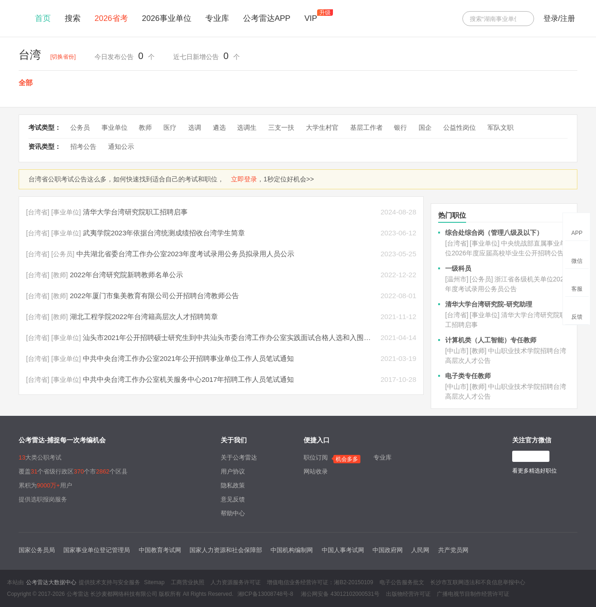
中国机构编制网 (292, 550)
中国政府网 (387, 550)
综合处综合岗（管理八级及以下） (494, 232)
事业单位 (115, 127)
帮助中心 (233, 513)
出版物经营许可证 (408, 594)
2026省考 (111, 18)
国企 (425, 127)
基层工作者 (366, 127)
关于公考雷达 (239, 457)
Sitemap (154, 582)
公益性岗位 (459, 127)
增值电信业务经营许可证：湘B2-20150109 (320, 582)
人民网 (420, 550)
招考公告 (83, 146)
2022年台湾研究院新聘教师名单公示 (126, 275)
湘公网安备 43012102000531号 (339, 594)
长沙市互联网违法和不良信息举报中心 (477, 582)
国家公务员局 (37, 550)
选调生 (247, 127)
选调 (194, 127)
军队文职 (501, 127)
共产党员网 (453, 550)
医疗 (169, 127)
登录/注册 (559, 18)
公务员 (80, 127)
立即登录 (244, 179)
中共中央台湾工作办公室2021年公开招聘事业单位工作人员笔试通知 (188, 358)
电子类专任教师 (468, 376)
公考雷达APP (267, 18)
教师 (145, 127)
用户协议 (233, 471)
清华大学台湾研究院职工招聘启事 (135, 212)
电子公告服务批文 (401, 582)
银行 (400, 127)
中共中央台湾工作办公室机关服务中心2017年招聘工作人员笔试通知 (188, 379)
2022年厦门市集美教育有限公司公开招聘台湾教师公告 (154, 296)
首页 (43, 18)
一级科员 (458, 268)
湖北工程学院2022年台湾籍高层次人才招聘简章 (144, 316)
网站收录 (316, 471)
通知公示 (121, 146)
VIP (311, 18)
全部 (26, 83)
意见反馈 (233, 499)
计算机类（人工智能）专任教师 (490, 340)
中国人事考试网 (343, 550)
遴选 (219, 127)
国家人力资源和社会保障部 (226, 550)
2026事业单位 (166, 18)
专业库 (217, 18)
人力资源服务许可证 (235, 582)
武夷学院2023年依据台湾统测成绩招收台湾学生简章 (164, 233)
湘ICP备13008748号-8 (265, 594)
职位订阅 (316, 457)
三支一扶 (281, 127)
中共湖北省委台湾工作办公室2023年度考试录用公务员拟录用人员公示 (185, 254)
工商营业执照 (187, 582)
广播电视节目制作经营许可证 (473, 594)
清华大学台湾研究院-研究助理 (488, 304)
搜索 (73, 18)
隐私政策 (233, 485)
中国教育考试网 (160, 550)
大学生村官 (322, 127)
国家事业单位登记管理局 (96, 550)
